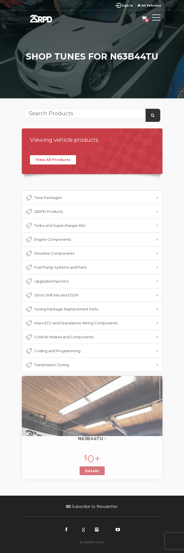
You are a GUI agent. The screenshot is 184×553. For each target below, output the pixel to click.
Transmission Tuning (47, 365)
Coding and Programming (53, 351)
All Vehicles (149, 5)
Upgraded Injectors (47, 281)
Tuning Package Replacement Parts (61, 309)
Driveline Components (50, 254)
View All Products (53, 159)
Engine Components (48, 240)
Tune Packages (43, 198)
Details (92, 471)
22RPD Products (44, 212)
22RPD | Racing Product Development (46, 18)
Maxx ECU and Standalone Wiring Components (71, 323)
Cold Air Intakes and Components (59, 337)
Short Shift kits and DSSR (52, 295)
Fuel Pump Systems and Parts (56, 267)
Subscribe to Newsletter (92, 506)
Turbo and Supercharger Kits (55, 226)
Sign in (127, 5)
